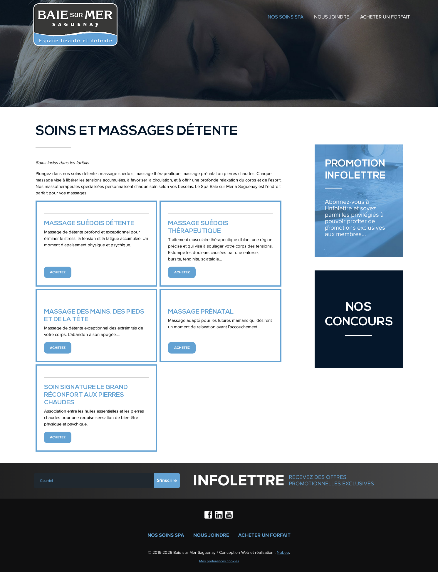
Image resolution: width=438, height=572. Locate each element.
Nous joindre (331, 17)
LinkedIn (219, 515)
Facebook (208, 515)
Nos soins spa (285, 17)
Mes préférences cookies (219, 561)
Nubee (283, 552)
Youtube (229, 515)
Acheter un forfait (385, 17)
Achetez (58, 272)
